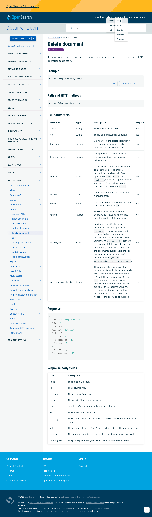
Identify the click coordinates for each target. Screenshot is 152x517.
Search (13, 309)
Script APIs (15, 299)
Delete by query (19, 247)
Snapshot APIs (17, 313)
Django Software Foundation (41, 502)
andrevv (105, 508)
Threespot (96, 508)
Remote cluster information (23, 294)
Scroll (12, 304)
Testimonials (49, 470)
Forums (10, 470)
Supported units (18, 323)
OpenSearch (19, 17)
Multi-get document (21, 242)
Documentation (137, 17)
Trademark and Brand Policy (57, 475)
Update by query (20, 252)
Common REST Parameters (23, 328)
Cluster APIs (16, 204)
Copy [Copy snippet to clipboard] (112, 83)
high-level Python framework (76, 511)
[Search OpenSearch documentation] (106, 28)
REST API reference (19, 185)
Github (9, 475)
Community (121, 17)
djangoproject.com (65, 508)
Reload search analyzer (21, 290)
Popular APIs (16, 332)
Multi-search (16, 275)
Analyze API (15, 195)
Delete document (20, 233)
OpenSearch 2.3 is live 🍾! (22, 6)
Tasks (12, 318)
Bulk (14, 237)
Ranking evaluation (19, 285)
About (110, 17)
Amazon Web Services (90, 497)
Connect (83, 466)
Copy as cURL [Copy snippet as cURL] (129, 83)
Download (99, 17)
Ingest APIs (15, 271)
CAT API (14, 199)
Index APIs (15, 266)
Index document (20, 218)
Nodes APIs (15, 280)
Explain (13, 261)
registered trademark (69, 497)
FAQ (45, 466)
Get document (19, 223)
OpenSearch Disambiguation (57, 480)
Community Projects (16, 480)
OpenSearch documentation (22, 46)
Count (13, 209)
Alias (12, 190)
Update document (21, 228)
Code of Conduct (14, 466)
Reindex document (21, 256)
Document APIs (17, 214)
